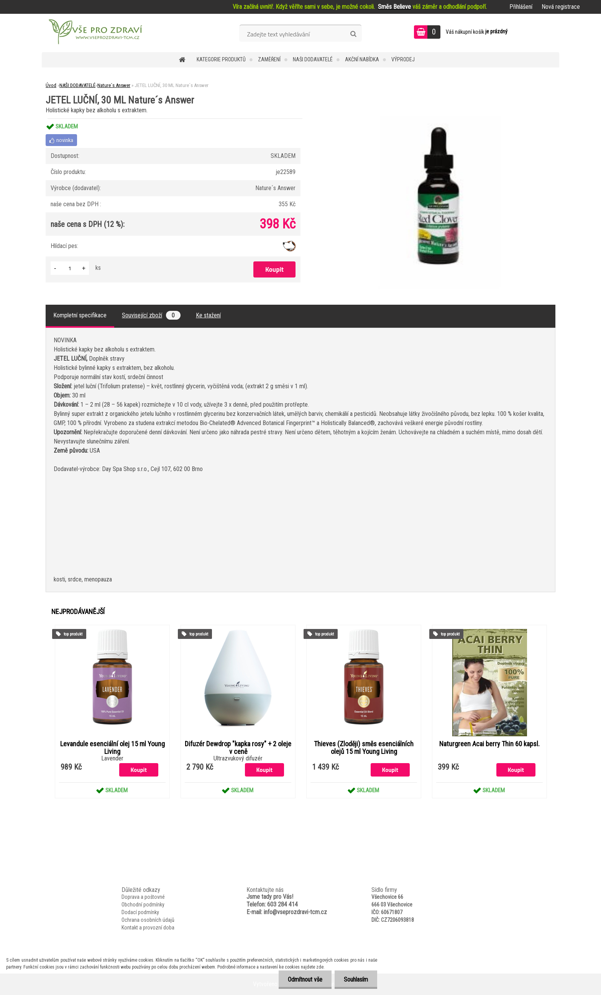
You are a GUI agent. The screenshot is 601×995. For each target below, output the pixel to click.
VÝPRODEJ (403, 59)
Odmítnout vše (304, 979)
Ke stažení (208, 315)
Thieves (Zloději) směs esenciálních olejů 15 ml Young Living (364, 747)
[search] (353, 34)
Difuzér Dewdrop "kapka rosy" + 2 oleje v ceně (238, 747)
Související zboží (151, 315)
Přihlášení (520, 6)
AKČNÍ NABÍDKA (362, 59)
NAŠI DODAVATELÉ (313, 59)
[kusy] (70, 268)
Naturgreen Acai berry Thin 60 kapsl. (489, 744)
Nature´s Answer (113, 85)
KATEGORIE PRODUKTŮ (221, 59)
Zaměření (269, 59)
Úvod (51, 85)
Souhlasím (355, 979)
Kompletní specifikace (80, 315)
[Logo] (94, 33)
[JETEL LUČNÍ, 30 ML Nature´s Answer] (437, 118)
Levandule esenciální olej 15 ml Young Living (112, 747)
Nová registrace (561, 6)
